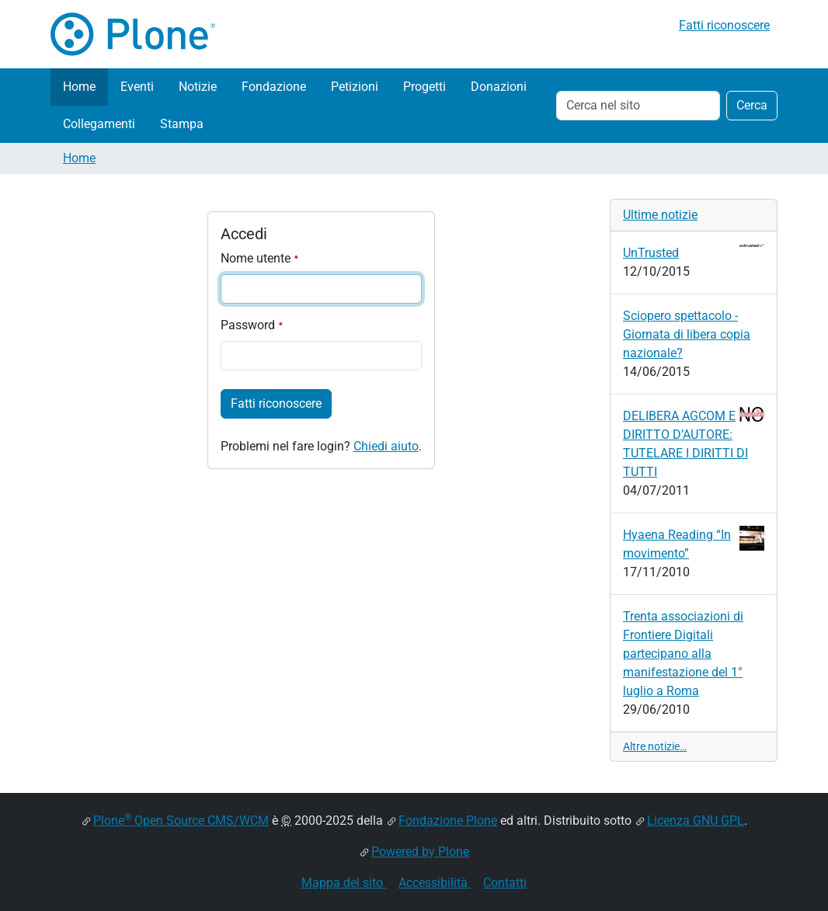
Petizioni (354, 86)
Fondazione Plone (447, 820)
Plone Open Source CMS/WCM (181, 820)
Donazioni (499, 86)
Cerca (751, 105)
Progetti (424, 86)
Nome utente (260, 258)
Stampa (182, 123)
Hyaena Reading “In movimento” (693, 543)
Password (252, 325)
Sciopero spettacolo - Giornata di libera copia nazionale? (686, 334)
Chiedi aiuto (386, 446)
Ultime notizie (660, 214)
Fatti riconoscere (724, 25)
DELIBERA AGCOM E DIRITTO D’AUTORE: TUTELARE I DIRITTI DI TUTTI (693, 443)
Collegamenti (99, 123)
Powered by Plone (420, 851)
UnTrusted (693, 252)
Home (79, 86)
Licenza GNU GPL (695, 820)
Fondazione (274, 86)
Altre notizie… (655, 746)
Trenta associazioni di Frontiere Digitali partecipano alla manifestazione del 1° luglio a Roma (683, 653)
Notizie (198, 86)
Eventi (137, 86)
